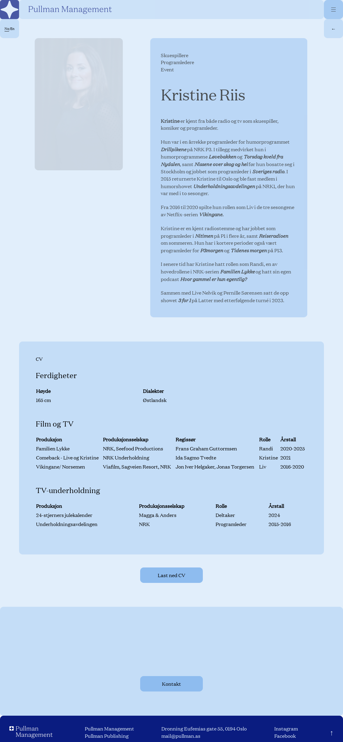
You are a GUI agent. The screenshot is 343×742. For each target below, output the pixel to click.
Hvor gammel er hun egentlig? (214, 278)
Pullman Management (109, 728)
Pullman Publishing (107, 735)
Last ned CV (171, 575)
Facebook (285, 735)
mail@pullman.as (180, 735)
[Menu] (333, 9)
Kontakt (171, 683)
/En (10, 28)
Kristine (170, 120)
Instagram (286, 728)
